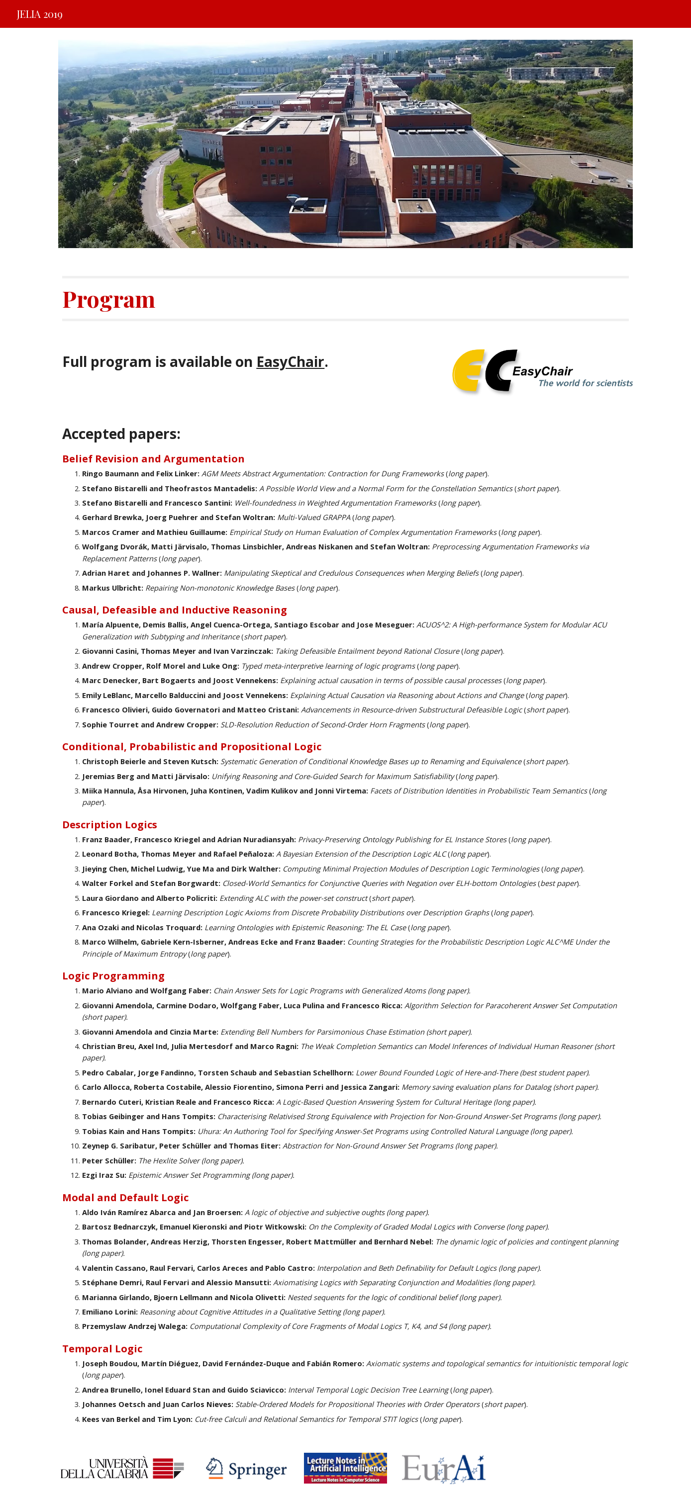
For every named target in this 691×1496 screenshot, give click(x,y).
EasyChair (290, 361)
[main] (345, 298)
